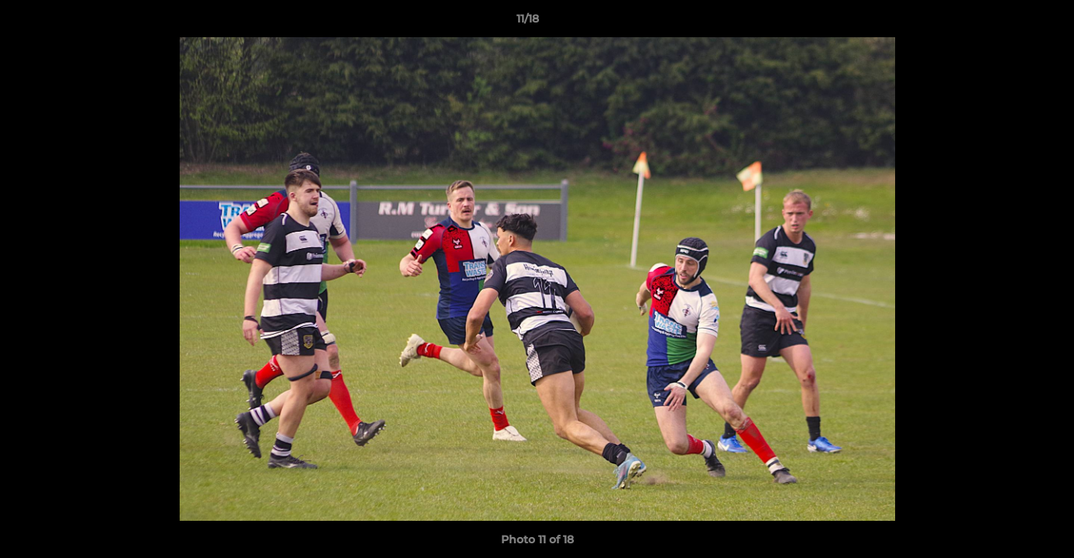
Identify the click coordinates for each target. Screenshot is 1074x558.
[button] (1009, 22)
